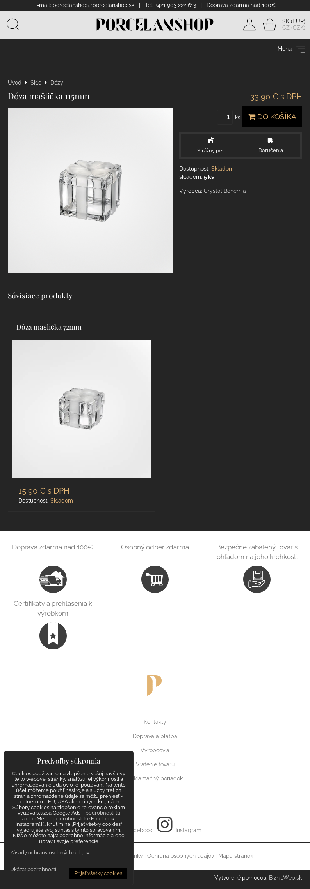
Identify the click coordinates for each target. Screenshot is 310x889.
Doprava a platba (155, 736)
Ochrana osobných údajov (180, 856)
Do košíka (272, 116)
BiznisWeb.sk (285, 878)
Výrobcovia (155, 750)
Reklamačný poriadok (155, 778)
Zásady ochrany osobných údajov (49, 852)
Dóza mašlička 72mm (49, 326)
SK (285, 21)
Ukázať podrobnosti (33, 869)
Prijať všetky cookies (98, 873)
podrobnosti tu (103, 813)
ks (229, 117)
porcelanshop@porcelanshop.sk (93, 5)
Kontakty (155, 722)
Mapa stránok (235, 856)
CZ (286, 27)
